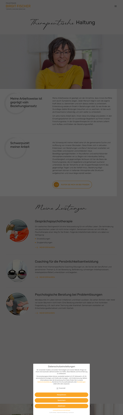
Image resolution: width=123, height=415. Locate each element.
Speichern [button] (62, 400)
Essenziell (60, 388)
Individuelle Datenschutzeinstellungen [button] (61, 410)
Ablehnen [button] (61, 406)
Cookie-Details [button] (52, 412)
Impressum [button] (71, 412)
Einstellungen (81, 382)
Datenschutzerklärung (45, 382)
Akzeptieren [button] (61, 395)
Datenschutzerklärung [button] (62, 412)
